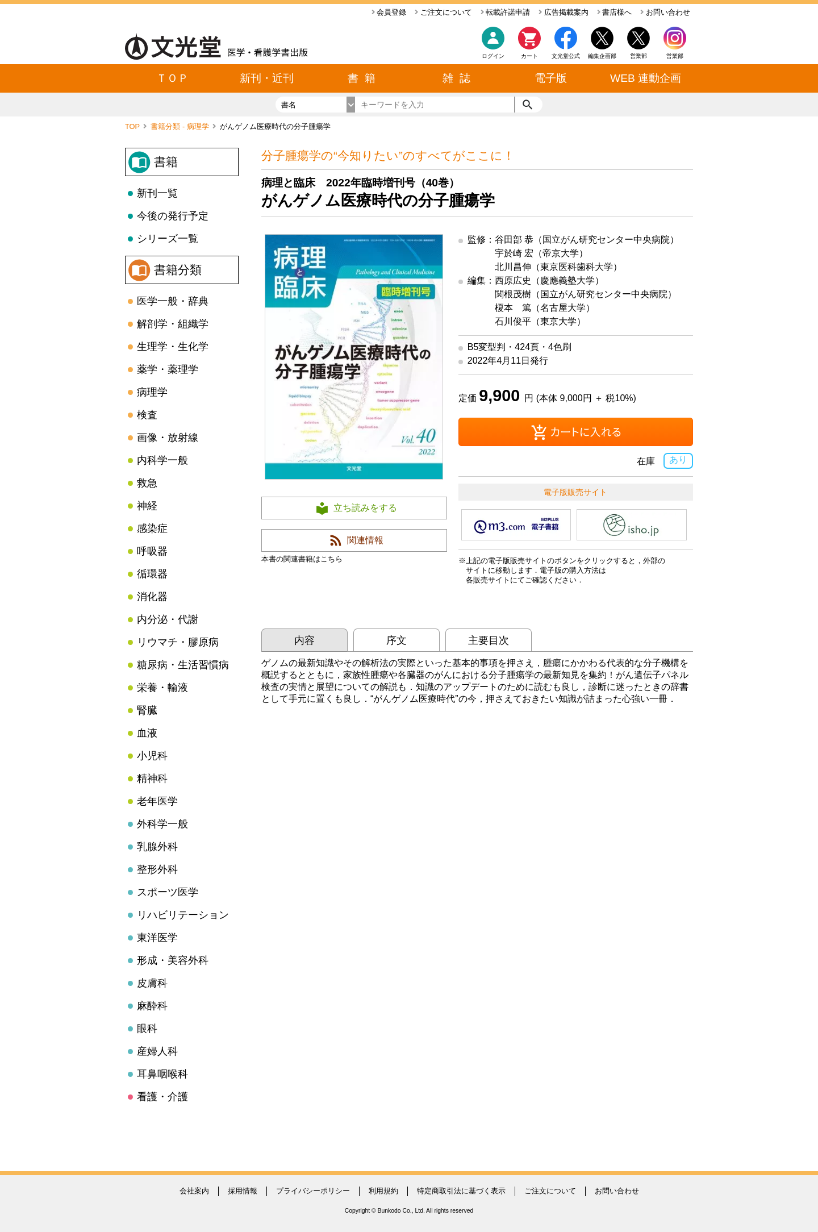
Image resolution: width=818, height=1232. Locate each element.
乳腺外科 (157, 846)
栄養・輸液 (162, 687)
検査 (147, 415)
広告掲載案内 (564, 12)
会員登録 (389, 12)
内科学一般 (162, 460)
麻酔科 (152, 1006)
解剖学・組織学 (172, 324)
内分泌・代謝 (167, 619)
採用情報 (242, 1191)
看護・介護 (162, 1096)
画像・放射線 (167, 437)
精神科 (152, 778)
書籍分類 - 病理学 (181, 126)
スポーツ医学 (167, 892)
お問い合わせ (665, 12)
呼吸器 (152, 551)
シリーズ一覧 (167, 238)
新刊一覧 (157, 193)
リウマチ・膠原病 (178, 642)
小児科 (152, 755)
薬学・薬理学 (167, 369)
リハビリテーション (183, 915)
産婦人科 (157, 1051)
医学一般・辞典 (172, 301)
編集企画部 (602, 56)
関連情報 (365, 540)
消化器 (152, 596)
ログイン (493, 56)
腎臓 (147, 710)
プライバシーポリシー (313, 1191)
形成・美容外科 (172, 960)
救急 (147, 483)
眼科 (147, 1028)
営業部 (674, 56)
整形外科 (157, 869)
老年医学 (157, 801)
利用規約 (383, 1191)
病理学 (152, 392)
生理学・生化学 (172, 346)
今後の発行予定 (172, 216)
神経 (147, 505)
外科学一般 (162, 824)
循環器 (152, 574)
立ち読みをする (365, 508)
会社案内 (194, 1191)
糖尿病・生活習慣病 (183, 665)
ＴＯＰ (172, 78)
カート (529, 45)
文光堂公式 (566, 56)
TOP (133, 126)
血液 (147, 733)
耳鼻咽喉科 (162, 1074)
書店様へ (614, 12)
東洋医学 (157, 937)
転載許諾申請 (506, 12)
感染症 (152, 528)
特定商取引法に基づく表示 (461, 1191)
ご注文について (443, 12)
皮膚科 (152, 983)
